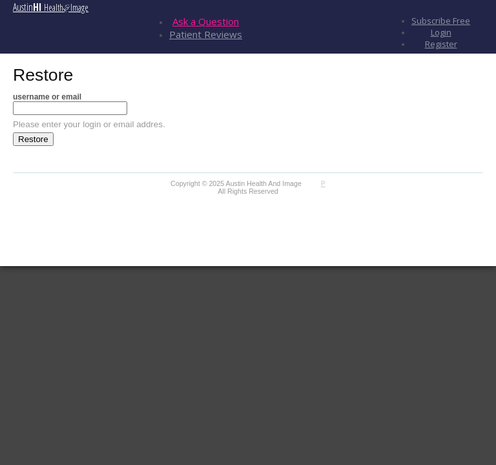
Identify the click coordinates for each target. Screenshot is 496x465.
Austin (50, 7)
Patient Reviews (205, 34)
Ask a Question (205, 21)
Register (441, 44)
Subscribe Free (440, 20)
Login (441, 32)
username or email (47, 96)
